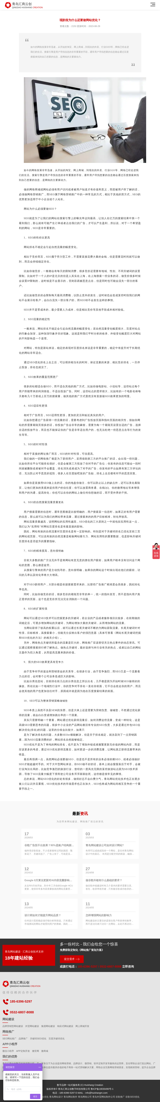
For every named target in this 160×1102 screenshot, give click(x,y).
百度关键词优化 (57, 1038)
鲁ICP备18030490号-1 (102, 1089)
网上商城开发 (82, 1026)
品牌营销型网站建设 (12, 1026)
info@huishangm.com (96, 1093)
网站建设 (8, 1019)
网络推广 (8, 1031)
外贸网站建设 (32, 1026)
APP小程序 (9, 1044)
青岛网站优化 (112, 779)
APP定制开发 (23, 1051)
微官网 (35, 1051)
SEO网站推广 (9, 1038)
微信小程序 (8, 1051)
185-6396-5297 (87, 966)
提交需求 (69, 959)
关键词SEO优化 (38, 1038)
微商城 (44, 1051)
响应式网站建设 (65, 1026)
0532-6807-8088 (110, 966)
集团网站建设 (48, 1026)
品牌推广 (23, 1038)
